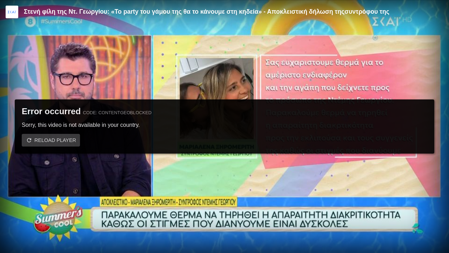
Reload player (55, 140)
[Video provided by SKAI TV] (12, 12)
